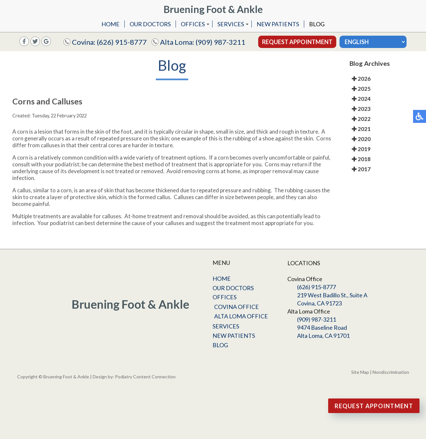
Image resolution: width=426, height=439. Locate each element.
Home (110, 24)
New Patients (278, 24)
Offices (193, 24)
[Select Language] (373, 42)
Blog (317, 24)
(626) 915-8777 (122, 42)
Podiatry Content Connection (145, 376)
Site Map (360, 372)
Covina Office (236, 306)
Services (230, 24)
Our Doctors (150, 24)
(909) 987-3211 (221, 42)
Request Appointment (297, 41)
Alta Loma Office (241, 316)
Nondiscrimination (391, 372)
